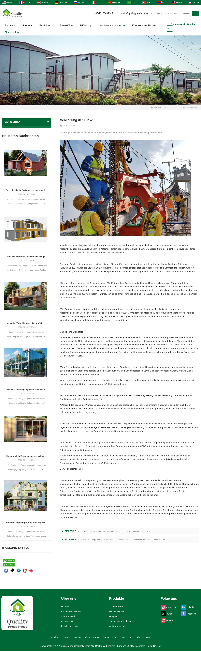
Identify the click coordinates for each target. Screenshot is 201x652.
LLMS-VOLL (147, 637)
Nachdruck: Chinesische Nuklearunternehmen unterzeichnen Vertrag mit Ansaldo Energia (115, 531)
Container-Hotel (67, 621)
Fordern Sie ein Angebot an (181, 26)
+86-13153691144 (103, 13)
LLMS (128, 637)
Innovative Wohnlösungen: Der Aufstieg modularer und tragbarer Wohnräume (27, 323)
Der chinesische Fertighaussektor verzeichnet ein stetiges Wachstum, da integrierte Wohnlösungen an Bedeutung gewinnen (27, 190)
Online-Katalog (171, 637)
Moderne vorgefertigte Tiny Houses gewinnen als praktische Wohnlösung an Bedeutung (27, 522)
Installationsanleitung (111, 25)
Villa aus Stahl (66, 616)
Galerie (43, 637)
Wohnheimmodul (116, 626)
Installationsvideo (68, 626)
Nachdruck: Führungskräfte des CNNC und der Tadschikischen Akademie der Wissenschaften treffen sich (121, 540)
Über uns (27, 25)
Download (62, 637)
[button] (97, 101)
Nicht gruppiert (115, 606)
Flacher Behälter (116, 611)
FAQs (95, 637)
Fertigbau (112, 616)
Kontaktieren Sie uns (144, 25)
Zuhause (10, 25)
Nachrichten (12, 32)
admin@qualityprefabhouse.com (136, 13)
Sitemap (111, 637)
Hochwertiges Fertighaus (121, 621)
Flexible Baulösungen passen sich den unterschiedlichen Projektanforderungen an (27, 390)
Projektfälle (66, 25)
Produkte (46, 25)
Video (80, 637)
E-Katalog (85, 25)
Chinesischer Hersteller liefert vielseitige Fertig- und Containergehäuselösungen (27, 257)
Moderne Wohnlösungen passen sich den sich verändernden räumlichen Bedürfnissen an (27, 456)
